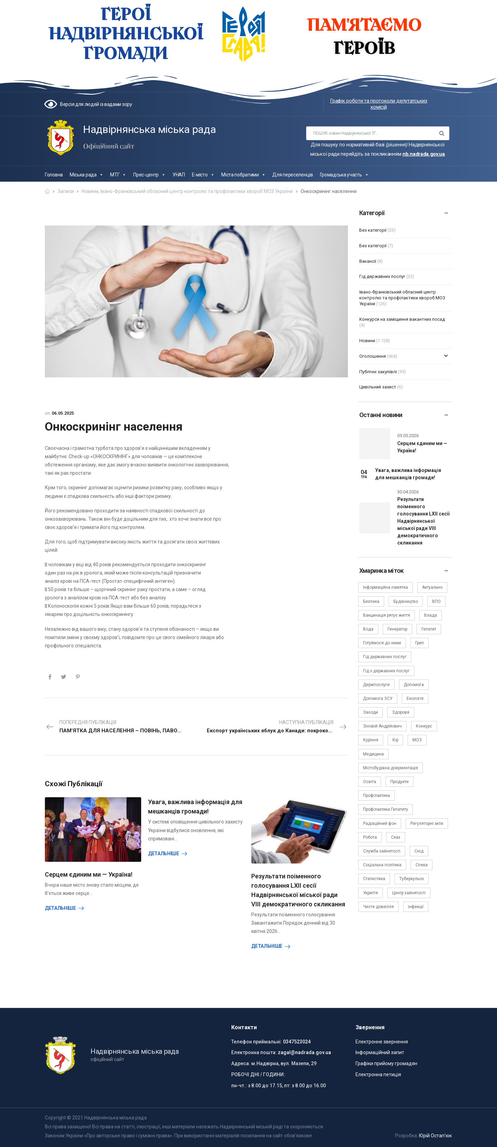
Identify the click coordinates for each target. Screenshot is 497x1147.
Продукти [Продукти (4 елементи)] (399, 781)
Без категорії (373, 230)
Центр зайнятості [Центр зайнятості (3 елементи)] (409, 892)
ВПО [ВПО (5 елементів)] (436, 601)
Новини (89, 191)
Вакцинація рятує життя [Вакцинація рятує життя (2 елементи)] (386, 615)
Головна (54, 174)
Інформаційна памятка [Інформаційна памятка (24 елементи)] (385, 587)
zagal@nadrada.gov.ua (304, 1052)
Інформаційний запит (379, 1052)
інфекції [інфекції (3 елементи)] (415, 906)
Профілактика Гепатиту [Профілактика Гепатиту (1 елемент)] (385, 809)
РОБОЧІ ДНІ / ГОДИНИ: (258, 1074)
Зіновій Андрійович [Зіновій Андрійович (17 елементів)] (382, 726)
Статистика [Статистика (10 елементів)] (374, 878)
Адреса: (240, 1063)
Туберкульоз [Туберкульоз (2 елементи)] (411, 878)
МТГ (118, 174)
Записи (66, 191)
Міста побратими (243, 174)
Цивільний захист (377, 386)
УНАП (179, 174)
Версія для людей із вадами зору (96, 104)
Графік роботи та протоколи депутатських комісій (378, 104)
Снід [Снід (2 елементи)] (419, 851)
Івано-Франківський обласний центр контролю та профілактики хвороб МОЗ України (196, 191)
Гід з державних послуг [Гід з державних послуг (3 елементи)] (386, 670)
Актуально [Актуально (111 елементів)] (432, 587)
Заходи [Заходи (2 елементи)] (370, 712)
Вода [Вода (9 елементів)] (368, 629)
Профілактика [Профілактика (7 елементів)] (376, 795)
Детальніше (60, 908)
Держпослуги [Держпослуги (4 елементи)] (376, 684)
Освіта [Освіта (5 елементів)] (369, 781)
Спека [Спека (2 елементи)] (422, 864)
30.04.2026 (408, 491)
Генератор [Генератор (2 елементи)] (397, 629)
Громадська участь (344, 174)
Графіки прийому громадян (386, 1063)
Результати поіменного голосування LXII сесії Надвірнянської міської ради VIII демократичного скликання (423, 521)
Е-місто (203, 174)
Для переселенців (292, 174)
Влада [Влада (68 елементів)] (430, 615)
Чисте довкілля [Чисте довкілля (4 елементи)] (378, 906)
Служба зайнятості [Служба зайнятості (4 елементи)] (381, 851)
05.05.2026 (408, 435)
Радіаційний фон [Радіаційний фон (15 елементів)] (379, 823)
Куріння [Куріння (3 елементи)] (370, 740)
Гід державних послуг (382, 276)
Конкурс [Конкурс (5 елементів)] (424, 726)
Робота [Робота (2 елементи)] (370, 837)
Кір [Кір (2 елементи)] (395, 740)
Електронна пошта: (254, 1052)
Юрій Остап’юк (435, 1135)
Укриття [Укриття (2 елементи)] (370, 892)
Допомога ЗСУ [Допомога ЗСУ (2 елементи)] (377, 698)
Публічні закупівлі (378, 371)
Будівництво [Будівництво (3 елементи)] (405, 601)
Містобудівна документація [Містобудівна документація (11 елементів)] (390, 767)
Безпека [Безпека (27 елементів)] (371, 601)
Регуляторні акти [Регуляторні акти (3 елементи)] (426, 823)
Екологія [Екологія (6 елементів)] (415, 698)
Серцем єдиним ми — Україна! (89, 874)
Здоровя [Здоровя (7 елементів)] (400, 712)
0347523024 (297, 1041)
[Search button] (442, 133)
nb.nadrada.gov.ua (423, 154)
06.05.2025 (63, 413)
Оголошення (372, 356)
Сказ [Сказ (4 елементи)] (395, 837)
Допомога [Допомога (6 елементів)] (414, 684)
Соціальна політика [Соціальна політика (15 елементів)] (382, 864)
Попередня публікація (118, 727)
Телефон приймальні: (256, 1041)
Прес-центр (149, 174)
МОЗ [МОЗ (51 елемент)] (417, 740)
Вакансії (367, 261)
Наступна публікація (277, 727)
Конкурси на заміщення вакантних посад (402, 319)
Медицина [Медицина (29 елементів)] (373, 754)
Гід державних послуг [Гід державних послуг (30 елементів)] (385, 656)
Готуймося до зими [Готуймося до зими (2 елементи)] (382, 642)
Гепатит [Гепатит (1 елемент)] (428, 629)
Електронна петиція (378, 1074)
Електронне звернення (381, 1041)
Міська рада (86, 174)
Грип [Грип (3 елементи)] (419, 642)
